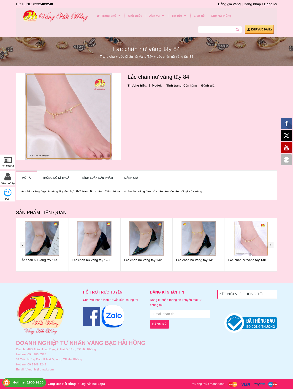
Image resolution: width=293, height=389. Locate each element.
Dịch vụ (157, 16)
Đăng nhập (252, 4)
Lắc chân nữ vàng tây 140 (247, 260)
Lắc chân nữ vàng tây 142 (143, 260)
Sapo (101, 384)
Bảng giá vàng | (230, 4)
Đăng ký (270, 4)
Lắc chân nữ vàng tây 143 (91, 260)
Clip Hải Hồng (221, 15)
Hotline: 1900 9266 (28, 382)
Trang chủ (109, 16)
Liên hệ (199, 15)
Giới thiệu (135, 15)
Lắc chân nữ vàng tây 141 (195, 260)
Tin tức (179, 16)
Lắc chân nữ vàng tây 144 (38, 260)
